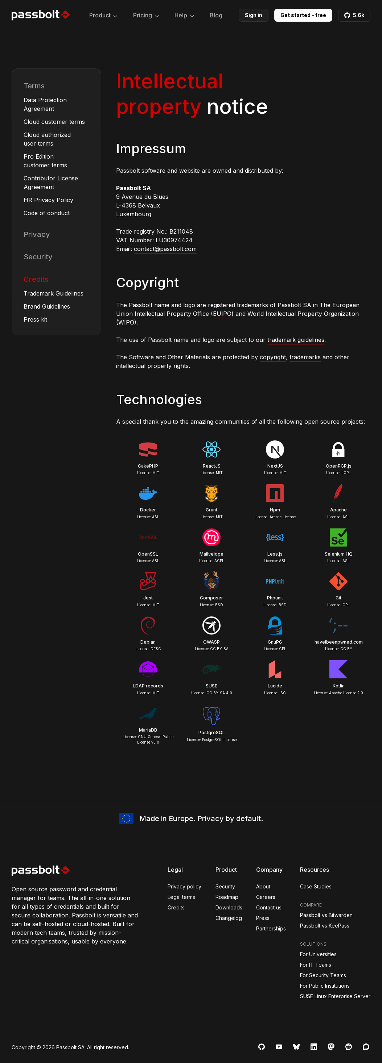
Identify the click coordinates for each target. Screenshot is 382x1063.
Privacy (37, 234)
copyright (273, 357)
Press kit (35, 319)
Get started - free (303, 15)
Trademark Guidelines (53, 293)
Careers (265, 897)
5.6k (354, 15)
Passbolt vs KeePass (324, 925)
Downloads (228, 907)
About (263, 886)
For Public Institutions (325, 986)
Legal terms (181, 897)
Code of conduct (47, 213)
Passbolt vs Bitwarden (326, 915)
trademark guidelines (295, 339)
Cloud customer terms (54, 121)
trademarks (305, 357)
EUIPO (222, 313)
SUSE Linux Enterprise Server (335, 996)
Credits (36, 279)
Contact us (269, 907)
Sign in (253, 15)
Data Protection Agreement (45, 104)
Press (263, 918)
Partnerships (271, 928)
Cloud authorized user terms (47, 139)
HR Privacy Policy (48, 200)
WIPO (126, 322)
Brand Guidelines (47, 306)
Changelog (228, 918)
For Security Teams (323, 975)
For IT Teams (315, 965)
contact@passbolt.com (165, 248)
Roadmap (226, 897)
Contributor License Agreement (51, 183)
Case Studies (316, 886)
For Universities (318, 954)
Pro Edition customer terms (45, 161)
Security (38, 256)
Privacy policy (184, 886)
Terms (34, 85)
